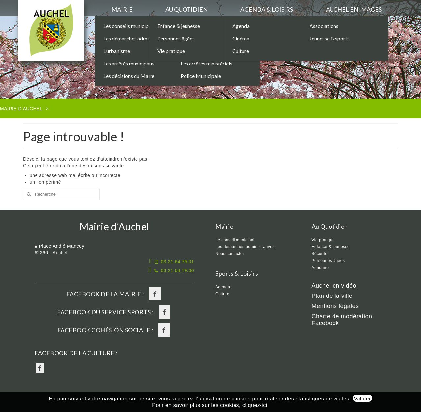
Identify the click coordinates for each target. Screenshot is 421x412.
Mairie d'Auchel (21, 108)
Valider (362, 398)
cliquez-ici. (255, 405)
